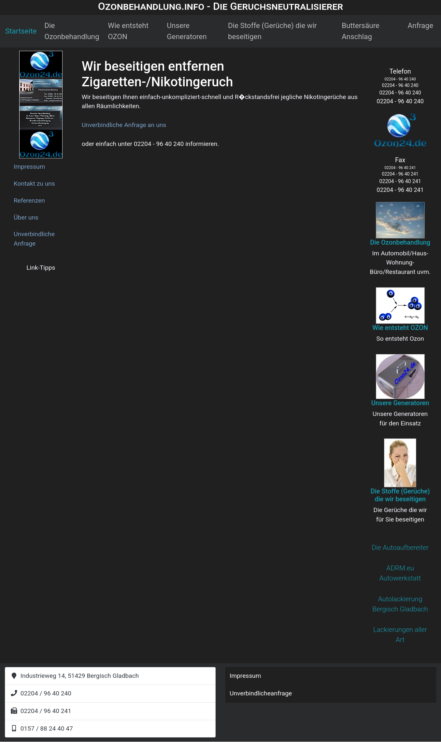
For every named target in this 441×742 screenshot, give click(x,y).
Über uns (26, 217)
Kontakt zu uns (34, 183)
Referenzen (29, 200)
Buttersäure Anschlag (360, 31)
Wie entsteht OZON (128, 31)
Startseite (20, 31)
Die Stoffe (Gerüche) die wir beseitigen (272, 31)
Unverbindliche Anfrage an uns (124, 125)
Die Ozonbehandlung (71, 31)
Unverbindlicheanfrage (261, 693)
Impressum (29, 166)
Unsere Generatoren (186, 31)
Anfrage (420, 25)
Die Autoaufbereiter (400, 547)
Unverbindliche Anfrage (34, 238)
